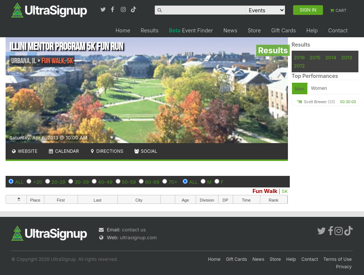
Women (319, 88)
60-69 (152, 182)
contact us (134, 230)
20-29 (58, 182)
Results (150, 30)
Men (299, 89)
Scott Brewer (315, 101)
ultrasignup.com (138, 237)
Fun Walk (264, 191)
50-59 (129, 182)
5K (285, 191)
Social (145, 151)
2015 (315, 57)
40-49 (105, 182)
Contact (338, 30)
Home (123, 30)
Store (254, 30)
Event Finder (191, 30)
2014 (330, 57)
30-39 (82, 182)
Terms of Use (337, 259)
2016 (299, 57)
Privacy (344, 266)
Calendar (63, 151)
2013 (346, 57)
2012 (299, 66)
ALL (19, 182)
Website (24, 151)
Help (312, 30)
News (230, 30)
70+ (173, 182)
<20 (37, 182)
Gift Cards (283, 30)
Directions (106, 151)
